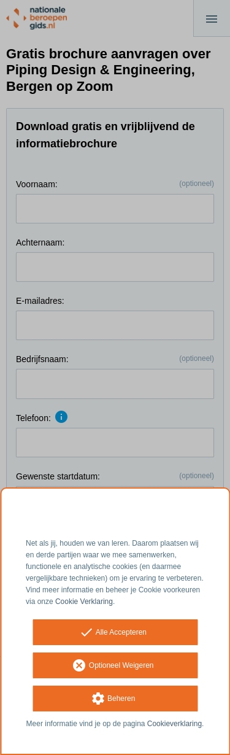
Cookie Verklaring (84, 601)
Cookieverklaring (174, 723)
